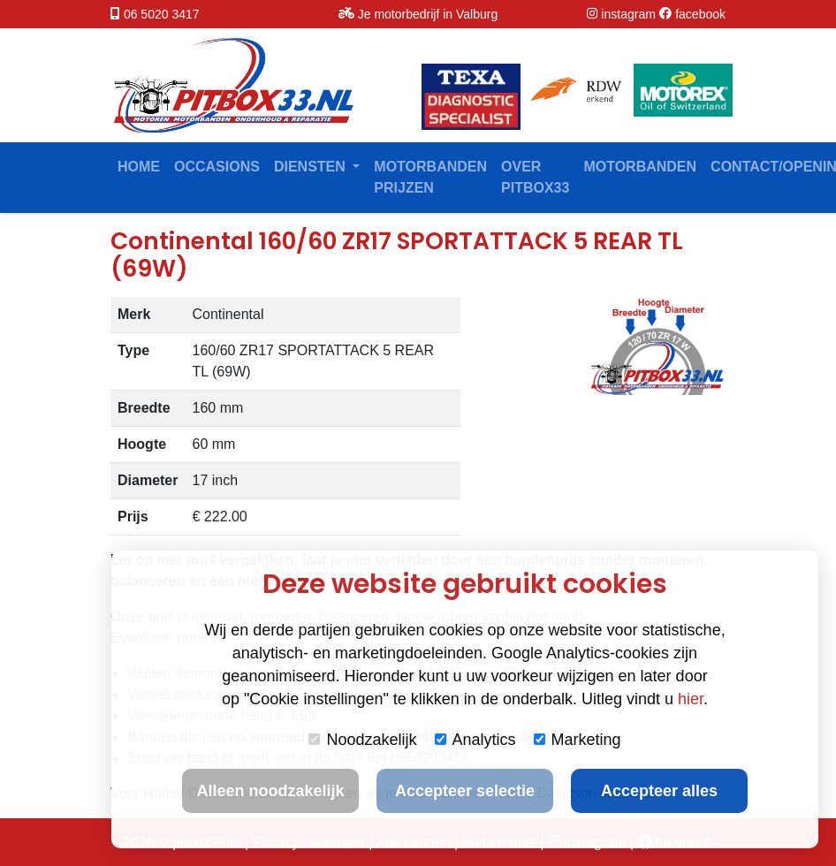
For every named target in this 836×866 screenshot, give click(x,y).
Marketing (577, 739)
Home (139, 166)
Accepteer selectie (465, 791)
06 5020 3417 (162, 14)
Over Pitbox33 (535, 177)
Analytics (475, 739)
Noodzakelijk (362, 739)
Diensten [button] (311, 166)
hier (690, 699)
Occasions (217, 166)
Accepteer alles (659, 791)
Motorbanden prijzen (430, 177)
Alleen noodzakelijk (270, 791)
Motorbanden (639, 166)
